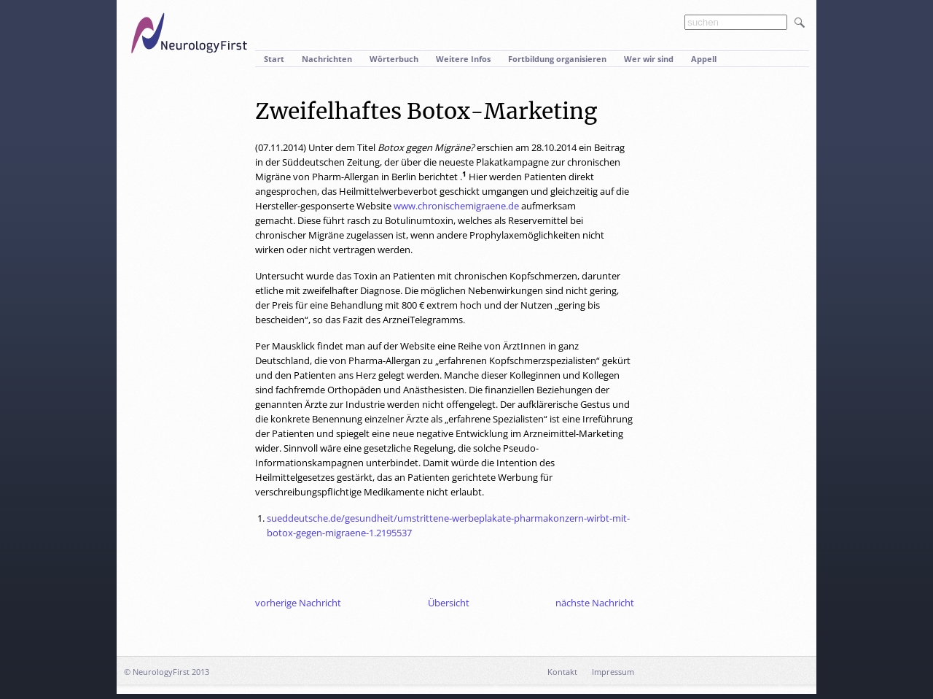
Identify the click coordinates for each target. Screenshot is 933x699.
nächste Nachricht (594, 602)
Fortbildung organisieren (557, 58)
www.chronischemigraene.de (456, 205)
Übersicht (448, 602)
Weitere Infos (463, 58)
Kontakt (562, 671)
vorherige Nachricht (298, 602)
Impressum (613, 671)
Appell (704, 58)
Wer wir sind (649, 58)
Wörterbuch (394, 58)
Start (274, 58)
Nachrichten (327, 58)
